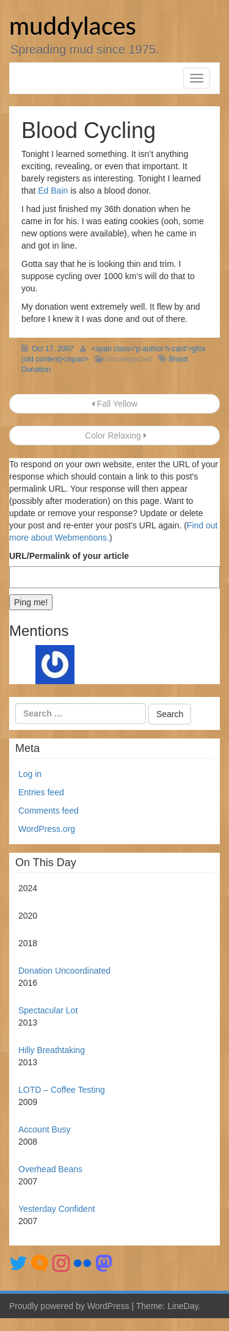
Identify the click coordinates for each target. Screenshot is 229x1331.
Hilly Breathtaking (51, 1050)
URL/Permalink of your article (69, 556)
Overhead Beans (50, 1169)
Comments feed (48, 810)
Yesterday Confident (56, 1209)
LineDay (182, 1306)
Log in (30, 774)
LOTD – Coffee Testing (61, 1090)
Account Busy (44, 1129)
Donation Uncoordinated (64, 970)
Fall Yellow (114, 404)
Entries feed (41, 792)
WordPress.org (46, 829)
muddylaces (72, 25)
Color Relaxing (114, 435)
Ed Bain (53, 190)
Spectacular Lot (48, 1010)
